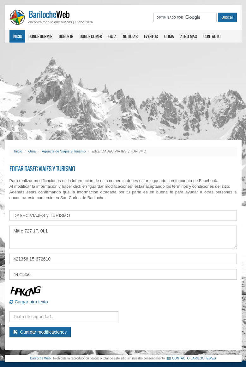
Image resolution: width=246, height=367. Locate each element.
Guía (112, 36)
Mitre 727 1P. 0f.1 (123, 237)
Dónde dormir (40, 36)
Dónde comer (91, 36)
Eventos (151, 36)
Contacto (211, 36)
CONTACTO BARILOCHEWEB (191, 358)
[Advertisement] (123, 91)
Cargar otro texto (28, 301)
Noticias (130, 36)
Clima (169, 36)
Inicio (17, 36)
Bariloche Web (40, 358)
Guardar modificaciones (40, 332)
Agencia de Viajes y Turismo (64, 151)
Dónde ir (66, 36)
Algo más (188, 36)
